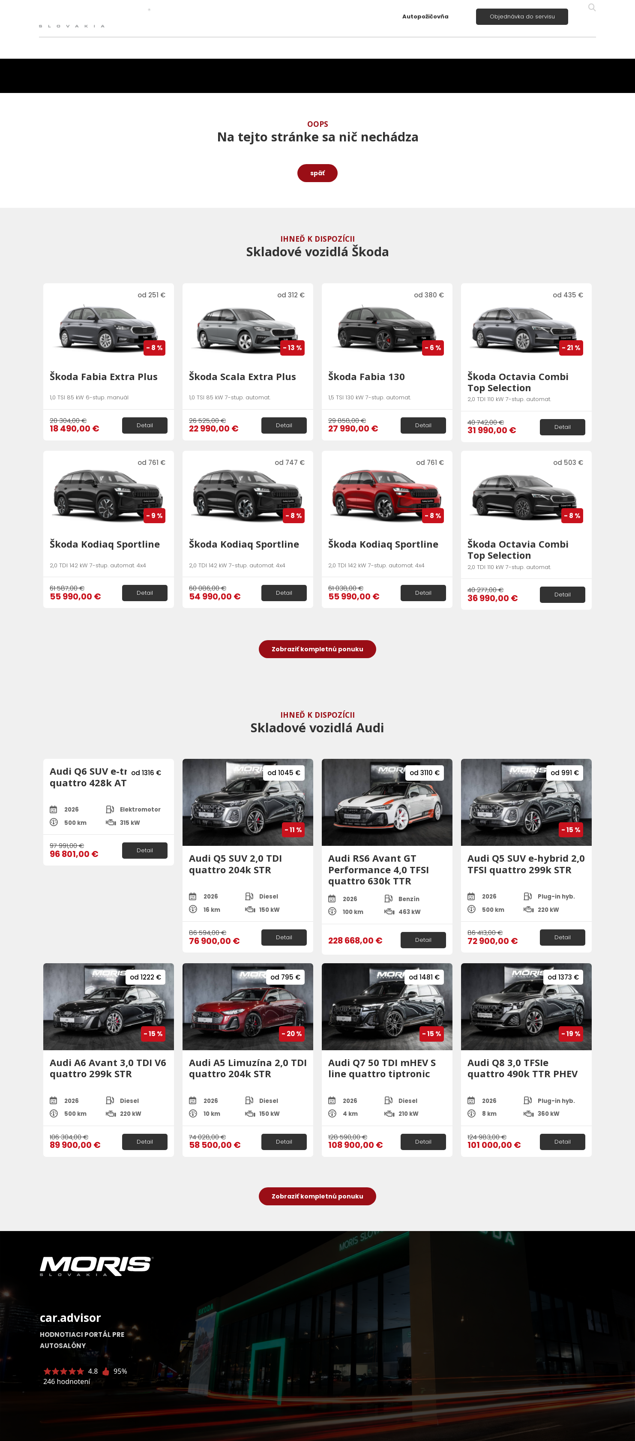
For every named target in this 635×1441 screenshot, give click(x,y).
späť (317, 173)
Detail (145, 425)
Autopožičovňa (425, 16)
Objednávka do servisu (522, 16)
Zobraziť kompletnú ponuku (317, 649)
